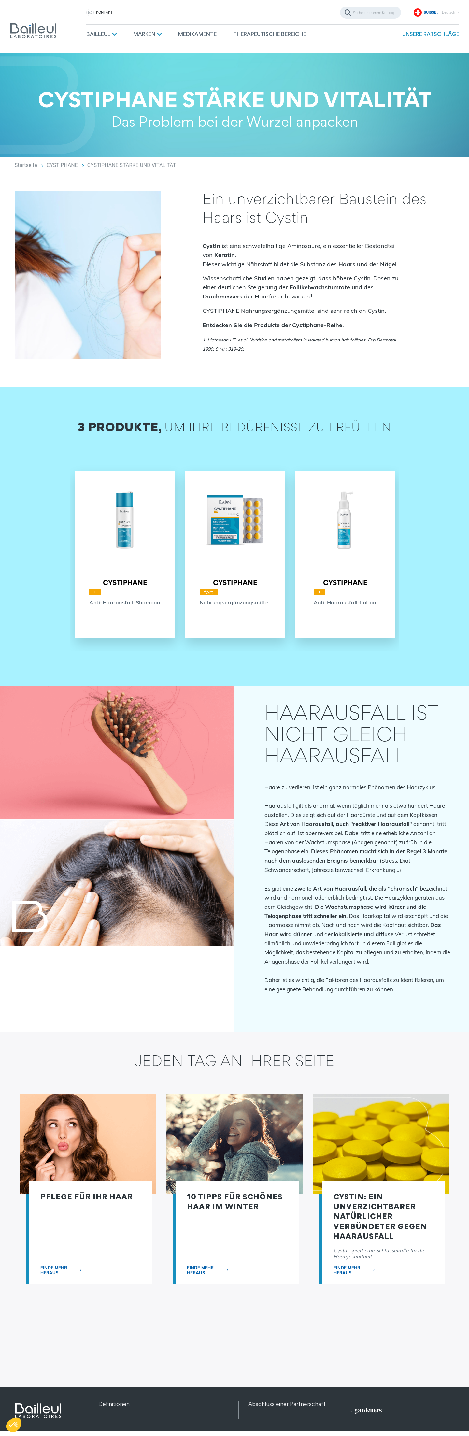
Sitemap (109, 1420)
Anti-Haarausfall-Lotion (345, 602)
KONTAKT (104, 12)
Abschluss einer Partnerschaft (287, 1404)
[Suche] (370, 13)
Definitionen (114, 1404)
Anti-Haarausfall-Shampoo (124, 602)
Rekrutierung (264, 1420)
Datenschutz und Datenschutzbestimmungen (157, 1412)
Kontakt (258, 1412)
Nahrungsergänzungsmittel (235, 602)
